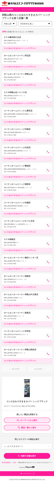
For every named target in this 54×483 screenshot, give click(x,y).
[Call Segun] (48, 41)
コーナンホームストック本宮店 (17, 331)
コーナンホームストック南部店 (17, 184)
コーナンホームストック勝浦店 (17, 166)
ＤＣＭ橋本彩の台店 (12, 37)
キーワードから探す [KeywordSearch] (27, 420)
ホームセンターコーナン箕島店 (17, 313)
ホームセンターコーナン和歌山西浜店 (20, 350)
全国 (14, 462)
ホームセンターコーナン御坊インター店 (21, 258)
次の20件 (40, 369)
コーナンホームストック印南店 (17, 129)
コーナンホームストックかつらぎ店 (19, 221)
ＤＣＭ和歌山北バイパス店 (15, 92)
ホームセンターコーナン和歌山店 (18, 74)
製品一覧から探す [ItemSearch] (27, 427)
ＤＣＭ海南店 (9, 239)
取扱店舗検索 (6, 462)
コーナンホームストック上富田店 (18, 111)
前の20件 (14, 369)
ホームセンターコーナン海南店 (17, 276)
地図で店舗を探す (27, 456)
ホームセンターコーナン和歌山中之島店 (21, 294)
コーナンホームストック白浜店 (17, 147)
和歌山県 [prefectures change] (9, 24)
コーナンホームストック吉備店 (17, 203)
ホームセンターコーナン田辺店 (17, 56)
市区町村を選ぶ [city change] (35, 24)
